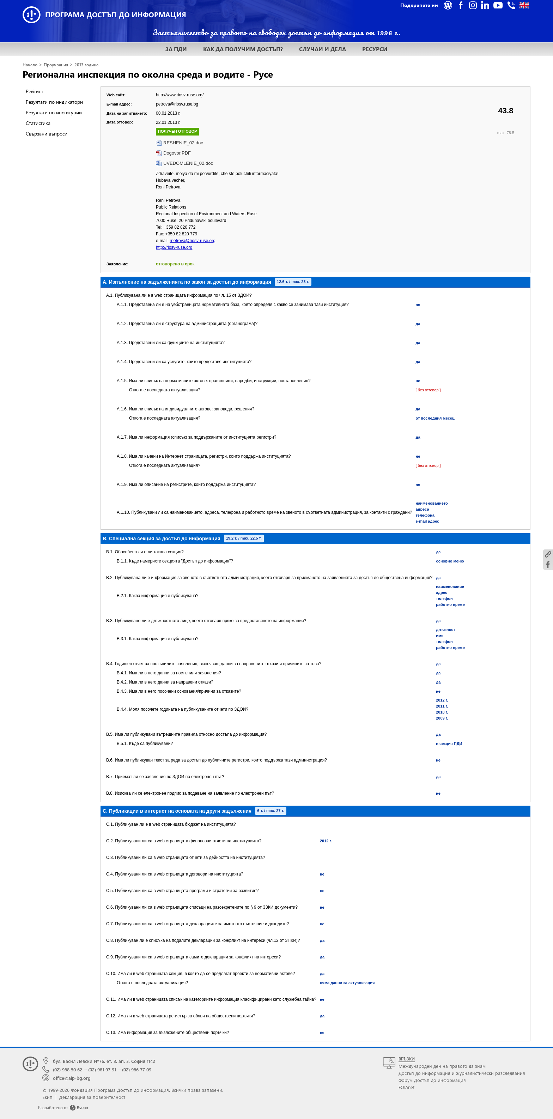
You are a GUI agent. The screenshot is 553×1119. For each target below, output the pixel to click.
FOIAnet (406, 1087)
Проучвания (56, 64)
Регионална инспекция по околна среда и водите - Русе (148, 73)
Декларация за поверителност (92, 1097)
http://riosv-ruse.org (174, 247)
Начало (30, 64)
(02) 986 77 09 (136, 1069)
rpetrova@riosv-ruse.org (192, 240)
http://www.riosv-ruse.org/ (179, 94)
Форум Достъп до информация (432, 1080)
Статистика (38, 123)
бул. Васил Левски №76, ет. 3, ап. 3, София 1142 (104, 1061)
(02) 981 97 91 (102, 1069)
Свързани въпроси (46, 133)
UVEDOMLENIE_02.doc (188, 163)
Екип (47, 1097)
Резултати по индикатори (54, 101)
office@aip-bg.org (72, 1078)
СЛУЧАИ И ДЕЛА (322, 49)
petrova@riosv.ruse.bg (177, 104)
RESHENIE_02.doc (183, 142)
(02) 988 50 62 (67, 1069)
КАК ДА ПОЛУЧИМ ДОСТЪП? (243, 49)
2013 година (86, 64)
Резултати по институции (54, 112)
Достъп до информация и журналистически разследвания (462, 1073)
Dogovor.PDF (177, 153)
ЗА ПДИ (176, 49)
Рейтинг (34, 91)
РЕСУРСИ (375, 49)
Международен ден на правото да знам (442, 1066)
